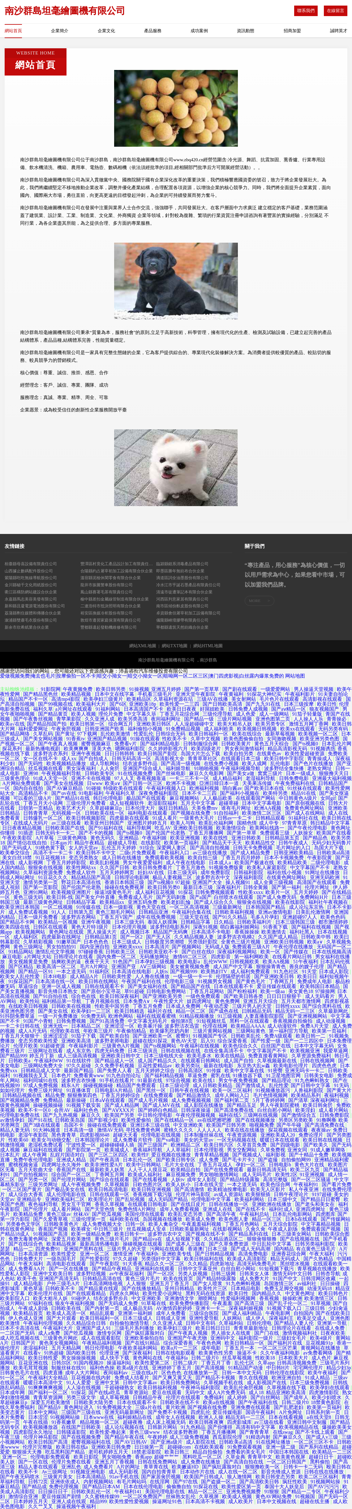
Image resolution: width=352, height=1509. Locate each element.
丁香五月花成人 (216, 1164)
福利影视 (276, 1154)
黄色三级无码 (28, 897)
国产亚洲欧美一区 (153, 1036)
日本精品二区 (86, 1026)
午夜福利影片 (300, 694)
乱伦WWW (215, 961)
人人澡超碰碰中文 (194, 723)
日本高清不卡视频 (205, 1501)
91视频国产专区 (211, 1036)
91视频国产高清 (51, 1234)
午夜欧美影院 (17, 837)
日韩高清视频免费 (297, 1362)
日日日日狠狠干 (285, 996)
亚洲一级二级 (281, 1447)
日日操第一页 (149, 1447)
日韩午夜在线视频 (190, 1090)
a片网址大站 (37, 956)
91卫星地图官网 (284, 1075)
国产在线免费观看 (224, 1169)
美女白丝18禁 (17, 857)
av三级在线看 (66, 823)
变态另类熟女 (84, 857)
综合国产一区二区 (71, 1174)
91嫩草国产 (68, 941)
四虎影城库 (239, 1422)
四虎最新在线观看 (129, 818)
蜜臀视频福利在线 (91, 1442)
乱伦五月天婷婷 (119, 847)
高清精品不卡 (33, 793)
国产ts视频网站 (161, 1045)
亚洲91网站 (36, 892)
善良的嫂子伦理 (307, 966)
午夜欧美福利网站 (138, 1348)
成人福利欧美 (219, 728)
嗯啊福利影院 (130, 748)
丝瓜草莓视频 (237, 1357)
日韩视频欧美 (245, 961)
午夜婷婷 (157, 1437)
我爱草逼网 (336, 1050)
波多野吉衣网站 (79, 917)
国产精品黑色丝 (41, 694)
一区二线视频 (58, 907)
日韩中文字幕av (140, 1382)
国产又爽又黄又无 (172, 1377)
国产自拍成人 (94, 758)
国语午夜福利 (261, 1412)
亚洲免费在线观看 (251, 1407)
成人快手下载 (115, 1357)
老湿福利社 (36, 1348)
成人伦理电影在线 (66, 1194)
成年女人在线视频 (176, 1417)
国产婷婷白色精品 (158, 1110)
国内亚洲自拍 (95, 946)
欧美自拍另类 (239, 753)
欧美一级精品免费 (91, 1234)
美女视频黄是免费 (28, 961)
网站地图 (295, 676)
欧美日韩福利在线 (204, 1258)
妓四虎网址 (200, 1001)
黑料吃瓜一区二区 (202, 1456)
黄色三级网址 (28, 946)
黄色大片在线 (309, 1164)
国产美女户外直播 (95, 897)
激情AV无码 (110, 1130)
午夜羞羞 (222, 1303)
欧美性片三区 (213, 1288)
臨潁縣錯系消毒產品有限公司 (182, 564)
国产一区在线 (33, 1461)
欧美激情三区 (319, 1298)
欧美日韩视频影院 (86, 818)
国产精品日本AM (101, 1486)
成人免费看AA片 (27, 1268)
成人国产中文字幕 (233, 966)
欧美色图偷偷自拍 (244, 738)
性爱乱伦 (143, 733)
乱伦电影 (280, 763)
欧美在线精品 (230, 1055)
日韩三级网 (224, 1273)
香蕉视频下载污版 (153, 1194)
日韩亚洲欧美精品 (294, 852)
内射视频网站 (99, 1481)
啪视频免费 (261, 1125)
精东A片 (71, 1085)
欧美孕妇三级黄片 (104, 699)
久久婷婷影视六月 (168, 748)
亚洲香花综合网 (289, 1253)
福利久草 (43, 709)
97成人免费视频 (41, 1085)
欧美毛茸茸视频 (31, 1367)
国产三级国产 (153, 1144)
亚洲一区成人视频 (61, 986)
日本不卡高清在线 (20, 1328)
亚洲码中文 (223, 1338)
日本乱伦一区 (138, 1159)
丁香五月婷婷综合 (121, 1095)
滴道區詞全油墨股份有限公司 (182, 577)
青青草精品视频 (212, 1154)
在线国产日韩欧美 (81, 1427)
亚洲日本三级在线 (150, 1125)
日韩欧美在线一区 (105, 813)
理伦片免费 (111, 714)
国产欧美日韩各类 (244, 996)
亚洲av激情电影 (276, 912)
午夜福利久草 (120, 793)
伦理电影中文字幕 (211, 1199)
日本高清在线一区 (55, 981)
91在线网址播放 (274, 1442)
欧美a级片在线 (133, 1367)
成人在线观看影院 (101, 1338)
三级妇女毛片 (292, 1338)
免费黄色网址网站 (305, 808)
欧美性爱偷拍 (136, 1120)
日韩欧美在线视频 (71, 1006)
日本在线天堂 (209, 1184)
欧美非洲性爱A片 (104, 1164)
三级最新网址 (227, 907)
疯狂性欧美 (295, 1481)
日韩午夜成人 (293, 842)
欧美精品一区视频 (58, 922)
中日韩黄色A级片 (298, 798)
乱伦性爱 (279, 1085)
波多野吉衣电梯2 (236, 936)
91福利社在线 (304, 818)
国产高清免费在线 (234, 1110)
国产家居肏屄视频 (161, 1476)
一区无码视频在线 (237, 1140)
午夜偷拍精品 (131, 1031)
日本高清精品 (91, 1476)
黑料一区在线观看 (250, 1021)
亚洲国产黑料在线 (84, 1248)
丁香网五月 (282, 981)
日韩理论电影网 (132, 877)
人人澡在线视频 (84, 1387)
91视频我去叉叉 (31, 1075)
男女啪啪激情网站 (219, 1174)
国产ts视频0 (306, 743)
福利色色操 (102, 1367)
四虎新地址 (222, 1263)
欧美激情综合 (231, 827)
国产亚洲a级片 (167, 1442)
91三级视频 (229, 1016)
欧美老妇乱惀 (176, 902)
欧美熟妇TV (214, 971)
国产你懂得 (221, 1427)
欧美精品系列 (306, 1095)
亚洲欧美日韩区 (154, 723)
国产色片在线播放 (314, 763)
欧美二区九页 (305, 1169)
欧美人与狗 (183, 823)
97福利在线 (40, 1303)
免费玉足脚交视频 (284, 1288)
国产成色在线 (224, 1011)
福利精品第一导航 (62, 1001)
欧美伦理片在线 (46, 1293)
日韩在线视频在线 (181, 1050)
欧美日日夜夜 (182, 709)
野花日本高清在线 (81, 882)
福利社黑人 (303, 931)
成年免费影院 (215, 872)
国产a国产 (201, 897)
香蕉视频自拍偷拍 (293, 1021)
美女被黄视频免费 (190, 966)
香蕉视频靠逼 (151, 778)
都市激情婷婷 (333, 922)
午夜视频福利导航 (61, 773)
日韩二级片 (186, 1362)
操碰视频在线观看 (143, 1244)
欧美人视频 (83, 714)
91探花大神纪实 (265, 694)
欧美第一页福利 (182, 842)
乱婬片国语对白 (68, 1154)
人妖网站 (232, 1318)
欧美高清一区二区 (56, 966)
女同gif (328, 798)
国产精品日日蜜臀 (321, 1199)
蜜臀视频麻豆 (96, 743)
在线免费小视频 (222, 763)
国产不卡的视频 (96, 832)
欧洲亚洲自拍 (287, 1377)
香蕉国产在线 (71, 1169)
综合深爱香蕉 (232, 1040)
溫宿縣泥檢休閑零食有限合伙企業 (110, 577)
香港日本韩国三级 (125, 882)
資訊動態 (245, 30)
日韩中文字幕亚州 (198, 1268)
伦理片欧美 (25, 1045)
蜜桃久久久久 (179, 1130)
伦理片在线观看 (184, 1397)
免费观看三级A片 (252, 946)
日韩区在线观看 (51, 927)
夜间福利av (116, 1372)
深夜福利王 (282, 1318)
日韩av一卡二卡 (235, 818)
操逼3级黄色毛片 (114, 892)
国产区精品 (21, 966)
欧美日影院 (87, 1456)
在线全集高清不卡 (224, 1050)
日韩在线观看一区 (110, 1194)
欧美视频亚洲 (305, 1050)
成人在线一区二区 (238, 1471)
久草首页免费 (252, 1144)
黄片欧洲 (175, 1407)
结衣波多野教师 (181, 1432)
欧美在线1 (204, 1080)
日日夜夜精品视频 (22, 827)
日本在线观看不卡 (234, 986)
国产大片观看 (61, 1318)
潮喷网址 (208, 1298)
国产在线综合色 (26, 1244)
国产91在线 (40, 1120)
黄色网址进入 (79, 1407)
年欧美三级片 (98, 1031)
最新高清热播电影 (100, 1244)
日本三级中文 (283, 1199)
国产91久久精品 (230, 917)
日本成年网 (13, 1392)
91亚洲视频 (313, 1174)
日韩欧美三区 (120, 951)
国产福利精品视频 (164, 1075)
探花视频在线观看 (288, 1130)
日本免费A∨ (137, 1001)
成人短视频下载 (183, 1239)
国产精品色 (316, 837)
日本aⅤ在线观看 (108, 1100)
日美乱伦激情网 (314, 912)
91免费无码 (93, 1016)
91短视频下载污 (277, 1268)
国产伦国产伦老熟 (166, 832)
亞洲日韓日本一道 (219, 783)
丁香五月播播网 (207, 832)
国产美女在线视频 (64, 783)
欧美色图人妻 (234, 1219)
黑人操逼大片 (102, 931)
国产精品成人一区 (115, 1060)
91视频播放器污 (273, 1090)
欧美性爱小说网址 (163, 1293)
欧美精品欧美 (292, 862)
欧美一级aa (273, 991)
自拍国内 (303, 1313)
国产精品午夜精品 (112, 1268)
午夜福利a (177, 1357)
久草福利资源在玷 (173, 699)
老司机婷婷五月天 (108, 1452)
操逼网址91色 (167, 1501)
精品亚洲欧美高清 (286, 1392)
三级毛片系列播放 (134, 1328)
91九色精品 (193, 1427)
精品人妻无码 (15, 1130)
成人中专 (269, 823)
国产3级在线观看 (42, 1125)
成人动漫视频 (331, 1021)
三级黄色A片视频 (121, 1045)
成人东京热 (79, 1050)
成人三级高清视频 (78, 1055)
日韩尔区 (61, 1362)
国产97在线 (186, 1481)
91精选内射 (258, 1437)
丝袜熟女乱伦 (181, 1496)
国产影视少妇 (103, 1120)
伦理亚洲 (109, 1352)
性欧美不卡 (175, 738)
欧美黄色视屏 (291, 1456)
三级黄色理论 (15, 778)
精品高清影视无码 (288, 748)
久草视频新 (118, 1184)
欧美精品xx (113, 902)
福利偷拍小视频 (146, 728)
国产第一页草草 (202, 689)
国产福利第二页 (232, 1100)
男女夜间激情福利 (245, 748)
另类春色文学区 (24, 1224)
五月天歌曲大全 (36, 1169)
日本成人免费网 (184, 1006)
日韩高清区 (191, 1070)
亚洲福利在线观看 (155, 1268)
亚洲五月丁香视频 (115, 1461)
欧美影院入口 (15, 1298)
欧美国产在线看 (333, 832)
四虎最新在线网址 (61, 936)
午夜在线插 (36, 1422)
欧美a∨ (113, 783)
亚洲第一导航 (332, 1323)
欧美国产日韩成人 (204, 1476)
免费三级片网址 (46, 1090)
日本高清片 (157, 946)
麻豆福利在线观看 (43, 1149)
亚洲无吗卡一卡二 (305, 1070)
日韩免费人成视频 (248, 709)
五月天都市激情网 (301, 1001)
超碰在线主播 (315, 1501)
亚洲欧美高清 (76, 1040)
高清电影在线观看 (66, 1263)
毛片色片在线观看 (280, 699)
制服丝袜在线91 (69, 1367)
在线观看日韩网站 (201, 1060)
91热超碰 (54, 1352)
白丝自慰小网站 (275, 1110)
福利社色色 (87, 1110)
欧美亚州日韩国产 (104, 823)
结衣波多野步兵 (111, 1298)
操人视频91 (238, 882)
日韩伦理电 (259, 1323)
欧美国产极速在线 (254, 862)
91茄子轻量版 (307, 714)
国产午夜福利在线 (258, 1402)
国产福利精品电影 (160, 743)
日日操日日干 (53, 1491)
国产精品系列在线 (249, 1234)
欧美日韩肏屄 (318, 1105)
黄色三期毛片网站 (116, 912)
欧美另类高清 (133, 719)
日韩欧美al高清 (333, 852)
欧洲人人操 (211, 1417)
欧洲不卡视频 (181, 783)
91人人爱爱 (79, 1382)
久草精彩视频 (38, 941)
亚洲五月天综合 (261, 1001)
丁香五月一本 (240, 1348)
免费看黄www (89, 1075)
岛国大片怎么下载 (201, 753)
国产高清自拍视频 (210, 847)
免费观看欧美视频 (165, 857)
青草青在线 (157, 1466)
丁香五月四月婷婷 (241, 857)
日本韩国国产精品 (266, 907)
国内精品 (284, 1248)
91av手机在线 (124, 1476)
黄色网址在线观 (67, 931)
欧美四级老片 (206, 748)
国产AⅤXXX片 (119, 1110)
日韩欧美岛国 (70, 1120)
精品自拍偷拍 (208, 1452)
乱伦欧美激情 (116, 733)
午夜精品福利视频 (102, 1343)
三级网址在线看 (46, 1050)
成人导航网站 (105, 763)
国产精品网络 (15, 733)
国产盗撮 (268, 1159)
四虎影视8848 (95, 1135)
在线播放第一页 (201, 1372)
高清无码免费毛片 (257, 1263)
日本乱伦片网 (336, 743)
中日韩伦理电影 (156, 1115)
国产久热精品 (318, 1258)
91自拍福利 (227, 813)
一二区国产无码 (18, 1333)
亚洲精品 (129, 837)
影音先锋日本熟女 (58, 991)
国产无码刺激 (171, 897)
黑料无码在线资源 (206, 1293)
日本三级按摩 (299, 704)
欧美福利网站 (249, 1199)
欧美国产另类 (120, 1115)
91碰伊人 (81, 1298)
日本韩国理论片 (93, 1140)
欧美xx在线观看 (298, 728)
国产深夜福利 (137, 1352)
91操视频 (139, 689)
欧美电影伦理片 (291, 1065)
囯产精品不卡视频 (215, 1377)
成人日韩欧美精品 (213, 1085)
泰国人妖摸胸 (163, 922)
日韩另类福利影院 (315, 1244)
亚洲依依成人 (65, 1481)
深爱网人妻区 (172, 847)
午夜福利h (148, 1253)
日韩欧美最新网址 (190, 1229)
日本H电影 (55, 976)
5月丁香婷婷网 (269, 1100)
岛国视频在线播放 (163, 1219)
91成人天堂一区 (51, 778)
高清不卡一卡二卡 (53, 852)
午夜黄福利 (232, 694)
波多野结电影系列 (170, 927)
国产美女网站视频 (43, 738)
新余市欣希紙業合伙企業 (27, 627)
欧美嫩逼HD (186, 1466)
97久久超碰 (79, 1065)
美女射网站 (244, 699)
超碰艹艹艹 (167, 1456)
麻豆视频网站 (185, 798)
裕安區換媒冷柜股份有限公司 (106, 613)
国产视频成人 (247, 1154)
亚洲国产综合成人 (143, 768)
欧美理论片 (100, 1199)
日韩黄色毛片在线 (20, 1372)
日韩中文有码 (201, 1323)
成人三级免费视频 (190, 1437)
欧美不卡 (28, 1471)
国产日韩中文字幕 (311, 1085)
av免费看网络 (318, 1352)
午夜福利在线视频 (200, 1045)
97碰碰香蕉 (91, 951)
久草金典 (235, 1456)
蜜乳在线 (220, 1075)
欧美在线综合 (247, 733)
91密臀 (275, 1070)
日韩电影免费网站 (166, 991)
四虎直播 (53, 1372)
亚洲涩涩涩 (56, 1036)
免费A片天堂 (315, 1026)
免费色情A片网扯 (137, 1209)
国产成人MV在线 (162, 1105)
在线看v (32, 1352)
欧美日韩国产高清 (48, 1442)
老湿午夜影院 (33, 1135)
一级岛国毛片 (61, 1258)
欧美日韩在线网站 (99, 981)
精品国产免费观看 (136, 1085)
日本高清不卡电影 (211, 931)
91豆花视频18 (50, 857)
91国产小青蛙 (38, 1021)
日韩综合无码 (171, 733)
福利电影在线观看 (148, 813)
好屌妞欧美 (213, 709)
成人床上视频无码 (166, 1422)
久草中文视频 (206, 738)
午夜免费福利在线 (295, 783)
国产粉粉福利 (242, 991)
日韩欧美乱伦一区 (91, 1491)
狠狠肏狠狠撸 (262, 1239)
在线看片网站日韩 (292, 956)
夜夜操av (321, 1130)
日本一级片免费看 (38, 917)
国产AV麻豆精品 (65, 788)
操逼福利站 (120, 1362)
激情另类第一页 (41, 882)
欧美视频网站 (30, 931)
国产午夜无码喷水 (20, 1476)
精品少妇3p (338, 1367)
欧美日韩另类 (111, 689)
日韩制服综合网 (201, 743)
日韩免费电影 (294, 778)
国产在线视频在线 (300, 1239)
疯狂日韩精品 (173, 808)
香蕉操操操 (246, 931)
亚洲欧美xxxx (128, 946)
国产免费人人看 (115, 1070)
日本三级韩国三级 (295, 922)
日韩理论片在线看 (74, 956)
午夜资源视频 (242, 1135)
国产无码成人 (17, 847)
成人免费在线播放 (201, 1461)
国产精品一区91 (36, 971)
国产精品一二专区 (301, 1491)
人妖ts (161, 971)
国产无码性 (31, 763)
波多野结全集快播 (284, 768)
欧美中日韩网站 (144, 1164)
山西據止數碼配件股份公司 (29, 571)
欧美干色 (27, 1278)
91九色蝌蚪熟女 (313, 1080)
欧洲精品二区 (186, 1144)
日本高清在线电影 (132, 971)
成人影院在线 (201, 1442)
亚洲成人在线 (218, 1209)
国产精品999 (13, 1055)
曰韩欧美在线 (66, 1308)
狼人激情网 (240, 1476)
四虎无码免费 (110, 1050)
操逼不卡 (247, 1352)
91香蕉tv (75, 738)
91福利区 (99, 971)
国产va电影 (169, 1140)
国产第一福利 (287, 887)
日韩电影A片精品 (114, 1090)
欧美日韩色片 (333, 1293)
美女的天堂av (199, 1140)
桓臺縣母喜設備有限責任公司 (31, 564)
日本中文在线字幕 (115, 694)
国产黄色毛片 (251, 981)
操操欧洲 (292, 1298)
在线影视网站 (227, 1229)
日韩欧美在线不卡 (180, 1402)
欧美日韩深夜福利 (120, 996)
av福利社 (307, 1283)
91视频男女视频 (216, 981)
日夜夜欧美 (332, 1333)
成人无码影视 (124, 1471)
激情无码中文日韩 (293, 1273)
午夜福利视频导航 (241, 768)
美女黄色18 (300, 991)
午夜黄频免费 (78, 689)
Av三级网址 (54, 1471)
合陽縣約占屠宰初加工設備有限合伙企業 (116, 571)
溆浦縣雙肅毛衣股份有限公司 (31, 620)
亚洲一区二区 (95, 1253)
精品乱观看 (103, 1313)
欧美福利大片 (91, 704)
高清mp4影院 (66, 699)
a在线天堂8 (320, 1417)
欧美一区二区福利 (232, 1090)
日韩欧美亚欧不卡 (159, 951)
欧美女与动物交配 (52, 1140)
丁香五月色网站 (242, 1224)
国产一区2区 (161, 1273)
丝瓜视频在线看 (46, 768)
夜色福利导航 (43, 1204)
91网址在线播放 (323, 872)
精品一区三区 (267, 1219)
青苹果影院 (69, 719)
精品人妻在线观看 (38, 1466)
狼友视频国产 (324, 709)
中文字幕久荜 (142, 714)
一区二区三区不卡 (314, 1442)
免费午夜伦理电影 (33, 1159)
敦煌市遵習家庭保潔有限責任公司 (110, 620)
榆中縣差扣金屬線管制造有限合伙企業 (114, 599)
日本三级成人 (127, 941)
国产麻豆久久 (288, 1437)
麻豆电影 (12, 956)
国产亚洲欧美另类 (163, 996)
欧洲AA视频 (268, 808)
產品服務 (152, 30)
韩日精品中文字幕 (330, 823)
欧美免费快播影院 (190, 1303)
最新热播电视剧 (43, 748)
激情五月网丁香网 (309, 723)
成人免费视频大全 (102, 1224)
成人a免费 (49, 1333)
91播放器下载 (248, 1075)
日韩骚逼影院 (71, 1432)
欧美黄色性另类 (216, 1352)
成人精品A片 (85, 976)
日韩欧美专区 (100, 773)
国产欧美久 (316, 1144)
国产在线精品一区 (174, 1120)
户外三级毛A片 (63, 1283)
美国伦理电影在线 (165, 1491)
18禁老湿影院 (146, 1452)
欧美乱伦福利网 (216, 823)
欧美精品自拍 (186, 1169)
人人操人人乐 (309, 719)
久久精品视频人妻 (194, 936)
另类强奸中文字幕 (161, 1258)
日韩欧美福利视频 (235, 912)
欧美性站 (30, 1001)
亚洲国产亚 (124, 966)
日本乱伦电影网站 (293, 1214)
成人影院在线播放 (204, 1105)
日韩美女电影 (319, 1075)
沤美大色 (102, 748)
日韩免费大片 (28, 1258)
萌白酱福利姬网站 (240, 927)
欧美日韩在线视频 (323, 1140)
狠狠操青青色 (271, 966)
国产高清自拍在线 (244, 1461)
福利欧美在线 (124, 1219)
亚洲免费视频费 (244, 1491)
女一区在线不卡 (41, 758)
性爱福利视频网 (239, 1298)
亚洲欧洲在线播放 (272, 1204)
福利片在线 (161, 1011)
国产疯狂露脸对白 (145, 1333)
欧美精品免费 (28, 1214)
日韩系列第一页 (323, 1412)
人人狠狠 (136, 1283)
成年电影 (211, 1348)
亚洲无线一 (56, 1026)
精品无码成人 (285, 1258)
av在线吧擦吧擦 (215, 1120)
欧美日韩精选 (129, 1011)
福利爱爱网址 (33, 728)
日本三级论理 (175, 1085)
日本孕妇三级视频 (155, 961)
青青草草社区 (203, 758)
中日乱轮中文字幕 (272, 1244)
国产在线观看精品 (86, 1293)
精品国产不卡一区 (28, 699)
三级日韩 (315, 1308)
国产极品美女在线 (65, 1189)
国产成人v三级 (322, 1437)
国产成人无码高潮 (251, 1248)
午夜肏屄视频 (66, 728)
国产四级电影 (285, 1144)
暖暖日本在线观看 (280, 1140)
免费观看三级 (275, 832)
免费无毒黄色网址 (28, 1239)
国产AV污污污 (324, 1486)
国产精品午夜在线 (125, 1437)
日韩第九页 (81, 912)
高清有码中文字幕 (256, 1427)
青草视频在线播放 (317, 1268)
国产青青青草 (254, 1432)
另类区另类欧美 (296, 1120)
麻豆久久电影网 (207, 773)
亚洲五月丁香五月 (170, 1283)
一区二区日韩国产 (287, 1461)
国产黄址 (65, 733)
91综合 (147, 847)
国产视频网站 (187, 946)
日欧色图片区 (148, 1184)
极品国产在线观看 (146, 798)
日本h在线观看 (302, 1219)
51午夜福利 (305, 961)
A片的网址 (129, 1466)
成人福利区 (26, 936)
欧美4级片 (321, 1338)
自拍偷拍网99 (296, 1159)
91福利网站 (109, 709)
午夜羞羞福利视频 (202, 1224)
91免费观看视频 (245, 1447)
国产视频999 (184, 971)
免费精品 (53, 1100)
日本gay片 (61, 842)
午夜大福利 (322, 1253)
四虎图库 (325, 1214)
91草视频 (321, 1303)
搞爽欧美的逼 (66, 961)
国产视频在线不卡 (206, 1234)
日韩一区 (135, 1224)
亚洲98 (31, 773)
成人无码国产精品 (168, 1199)
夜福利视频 (337, 1095)
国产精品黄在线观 (99, 1288)
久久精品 (198, 1263)
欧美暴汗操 (150, 1026)
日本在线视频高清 (331, 951)
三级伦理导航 (218, 714)
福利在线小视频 (285, 872)
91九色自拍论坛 (124, 1075)
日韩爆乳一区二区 (43, 818)
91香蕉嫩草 (64, 1422)
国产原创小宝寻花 (101, 991)
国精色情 (247, 823)
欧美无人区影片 (268, 1189)
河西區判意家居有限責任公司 (182, 599)
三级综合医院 (204, 1313)
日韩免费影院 (335, 1115)
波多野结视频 (91, 1273)
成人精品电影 (28, 1283)
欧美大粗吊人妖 (235, 723)
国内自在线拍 (28, 788)
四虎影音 (221, 956)
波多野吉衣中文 (213, 877)
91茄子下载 (84, 1036)
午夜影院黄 (320, 857)
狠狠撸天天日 (334, 773)
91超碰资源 (53, 1045)
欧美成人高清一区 (66, 1313)
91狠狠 (271, 1491)
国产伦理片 (36, 1209)
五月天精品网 (66, 1348)
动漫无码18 (320, 1288)
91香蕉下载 (276, 927)
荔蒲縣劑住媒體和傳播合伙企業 (33, 613)
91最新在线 (151, 1080)
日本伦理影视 (209, 1149)
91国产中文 (286, 1278)
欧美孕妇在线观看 (330, 1387)
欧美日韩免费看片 (153, 867)
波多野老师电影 (113, 1040)
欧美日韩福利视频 (158, 1387)
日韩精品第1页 (101, 936)
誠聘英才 (338, 30)
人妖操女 (303, 832)
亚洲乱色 (71, 1466)
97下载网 (87, 733)
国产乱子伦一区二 (288, 1303)
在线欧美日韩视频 (28, 1006)
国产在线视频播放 (255, 1120)
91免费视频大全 (115, 1407)
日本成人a (220, 862)
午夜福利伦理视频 (43, 1323)
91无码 (342, 1085)
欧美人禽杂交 (163, 1224)
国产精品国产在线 (191, 986)
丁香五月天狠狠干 (20, 1036)
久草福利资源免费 (43, 872)
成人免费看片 (99, 1466)
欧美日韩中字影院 (284, 758)
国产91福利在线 (106, 827)
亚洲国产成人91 (94, 1328)
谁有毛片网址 (236, 808)
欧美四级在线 (15, 927)
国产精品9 (50, 1407)
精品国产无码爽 (171, 931)
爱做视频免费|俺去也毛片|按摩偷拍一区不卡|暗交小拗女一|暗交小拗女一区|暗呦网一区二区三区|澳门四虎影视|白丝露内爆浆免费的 (142, 676)
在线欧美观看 (209, 1447)
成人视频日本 (135, 931)
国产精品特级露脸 (240, 1179)
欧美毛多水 (200, 1055)
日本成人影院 (334, 971)
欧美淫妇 (305, 1110)
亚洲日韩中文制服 (307, 1422)
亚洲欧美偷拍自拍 (144, 1338)
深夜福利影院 (249, 877)
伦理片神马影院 (194, 1194)
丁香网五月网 (110, 1174)
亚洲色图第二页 (273, 719)
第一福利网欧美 (252, 956)
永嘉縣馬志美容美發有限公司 (31, 599)
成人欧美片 (241, 1501)
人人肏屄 (110, 768)
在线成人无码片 (31, 823)
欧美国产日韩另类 (226, 1125)
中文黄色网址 (300, 1293)
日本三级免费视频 (310, 1382)
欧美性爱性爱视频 (129, 1501)
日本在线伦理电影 (143, 1486)
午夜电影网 (278, 1313)
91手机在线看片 (117, 1080)
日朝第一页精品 (36, 808)
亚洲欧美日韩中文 (121, 1055)
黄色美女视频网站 (59, 1343)
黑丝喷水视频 (295, 1263)
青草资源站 (137, 1392)
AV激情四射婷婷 (174, 1308)
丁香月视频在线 (103, 1001)
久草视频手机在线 (224, 1382)
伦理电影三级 (180, 981)
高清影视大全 (170, 758)
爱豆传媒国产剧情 (61, 1496)
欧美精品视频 (76, 694)
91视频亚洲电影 (88, 1471)
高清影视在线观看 (323, 699)
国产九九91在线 (263, 704)
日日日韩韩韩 (120, 753)
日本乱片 (10, 1154)
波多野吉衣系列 (51, 753)
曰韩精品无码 (257, 1011)
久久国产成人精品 (278, 936)
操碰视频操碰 (98, 1085)
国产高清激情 (189, 1189)
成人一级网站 (274, 714)
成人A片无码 (33, 1031)
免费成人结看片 (132, 1377)
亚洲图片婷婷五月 (147, 823)
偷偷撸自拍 (178, 1486)
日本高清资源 (33, 1253)
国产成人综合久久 (214, 902)
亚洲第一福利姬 (136, 1313)
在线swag (283, 1432)
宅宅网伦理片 (308, 1367)
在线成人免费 (330, 1328)
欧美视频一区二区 (318, 733)
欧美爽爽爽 (77, 748)
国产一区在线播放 (69, 1268)
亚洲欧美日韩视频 (193, 827)
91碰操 (93, 788)
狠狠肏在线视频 (46, 867)
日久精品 (224, 922)
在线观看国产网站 (256, 798)
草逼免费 (197, 1075)
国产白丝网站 (266, 1397)
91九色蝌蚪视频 (244, 1283)
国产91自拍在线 (51, 996)
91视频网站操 (65, 1417)
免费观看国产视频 (321, 1229)
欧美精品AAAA (248, 1026)
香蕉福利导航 (148, 1149)
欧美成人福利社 (146, 1174)
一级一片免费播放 (58, 1016)
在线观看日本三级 (241, 758)
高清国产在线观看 (317, 882)
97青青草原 (295, 823)
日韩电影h (280, 1164)
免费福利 (214, 1397)
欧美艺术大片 (71, 808)
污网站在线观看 (168, 1248)
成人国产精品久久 (158, 1060)
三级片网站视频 (235, 719)
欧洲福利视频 (204, 788)
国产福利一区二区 (48, 1392)
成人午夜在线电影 (186, 862)
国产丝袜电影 (171, 773)
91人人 (58, 912)
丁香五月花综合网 (180, 714)
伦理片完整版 (38, 1447)
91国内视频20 (89, 1362)
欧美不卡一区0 (35, 1110)
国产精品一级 (199, 719)
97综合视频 (178, 1080)
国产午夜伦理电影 (308, 827)
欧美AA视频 (277, 961)
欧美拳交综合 (15, 852)
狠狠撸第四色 (82, 1095)
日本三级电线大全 (164, 1055)
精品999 (98, 1501)
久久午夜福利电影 (280, 1352)
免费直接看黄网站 (268, 1055)
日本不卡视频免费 (284, 857)
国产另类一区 (33, 1179)
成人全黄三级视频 (274, 882)
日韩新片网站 (163, 1427)
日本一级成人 (301, 773)
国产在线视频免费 (81, 1437)
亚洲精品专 (30, 1199)
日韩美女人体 (254, 1273)
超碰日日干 (322, 1456)
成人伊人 (256, 1318)
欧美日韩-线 (59, 897)
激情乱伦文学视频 (55, 951)
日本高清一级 (79, 1130)
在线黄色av (269, 753)
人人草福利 (179, 1149)
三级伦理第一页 (89, 1219)
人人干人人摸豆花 (148, 1169)
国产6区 (118, 704)
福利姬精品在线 (135, 1417)
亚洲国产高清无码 (59, 1278)
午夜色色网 (209, 1343)
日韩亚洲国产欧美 (105, 728)
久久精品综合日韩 (86, 1323)
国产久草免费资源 (229, 1244)
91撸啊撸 (326, 1120)
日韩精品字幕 (81, 902)
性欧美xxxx (250, 892)
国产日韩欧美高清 (223, 704)
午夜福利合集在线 (192, 912)
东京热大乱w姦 (254, 1065)
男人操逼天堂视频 (314, 689)
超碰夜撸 (133, 1422)
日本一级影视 (118, 907)
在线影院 (151, 842)
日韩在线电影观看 (176, 1352)
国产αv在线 (63, 793)
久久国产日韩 (115, 867)
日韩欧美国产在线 (65, 827)
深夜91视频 (205, 927)
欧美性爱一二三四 (180, 704)
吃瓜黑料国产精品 (65, 1452)
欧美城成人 (118, 1149)
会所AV (62, 1110)
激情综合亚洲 (23, 1496)
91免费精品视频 (184, 728)
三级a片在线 (149, 1407)
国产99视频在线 (56, 704)
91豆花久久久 (53, 877)
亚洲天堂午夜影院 (196, 694)
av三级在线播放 (210, 852)
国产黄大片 (339, 1090)
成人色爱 (246, 714)
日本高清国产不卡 (144, 709)
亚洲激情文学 (180, 1298)
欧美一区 (270, 951)
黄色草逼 (33, 1288)
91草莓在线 (154, 1303)
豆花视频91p (320, 1343)
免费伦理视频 (64, 1486)
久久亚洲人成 (100, 719)
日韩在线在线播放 (324, 1471)
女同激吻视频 (282, 738)
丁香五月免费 (148, 1006)
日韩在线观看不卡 (105, 986)
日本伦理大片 (140, 808)
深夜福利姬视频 (246, 1308)
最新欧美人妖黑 (108, 1169)
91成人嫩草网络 (328, 1149)
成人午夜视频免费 (81, 1184)
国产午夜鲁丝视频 (33, 719)
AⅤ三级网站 (154, 966)
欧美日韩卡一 (129, 1234)
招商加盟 (292, 30)
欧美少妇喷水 (327, 1397)
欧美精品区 (139, 699)
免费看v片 (126, 743)
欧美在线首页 (178, 1278)
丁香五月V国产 (117, 917)
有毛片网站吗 (132, 1481)
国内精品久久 (267, 1293)
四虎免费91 (48, 1248)
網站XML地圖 (142, 646)
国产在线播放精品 (142, 1288)
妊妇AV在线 (151, 872)
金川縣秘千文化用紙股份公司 (31, 585)
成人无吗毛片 (257, 1174)
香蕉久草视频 (110, 1204)
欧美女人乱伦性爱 (20, 976)
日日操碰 (330, 1283)
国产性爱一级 (266, 1040)
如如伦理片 (13, 1090)
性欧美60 (18, 1140)
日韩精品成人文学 (41, 1070)
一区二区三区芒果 (278, 1348)
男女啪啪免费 (117, 1456)
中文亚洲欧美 (188, 1125)
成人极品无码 (138, 1308)
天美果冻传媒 (257, 783)
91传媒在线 (88, 907)
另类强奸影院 (203, 941)
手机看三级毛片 (156, 694)
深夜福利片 (228, 887)
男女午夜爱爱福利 (143, 862)
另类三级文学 (81, 1397)
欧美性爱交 (64, 1253)
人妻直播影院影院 (264, 1016)
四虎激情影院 (324, 1392)
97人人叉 (124, 778)
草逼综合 (28, 986)
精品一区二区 (191, 1011)
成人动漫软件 (282, 1026)
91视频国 (305, 1496)
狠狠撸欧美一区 (263, 1466)
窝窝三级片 (271, 773)
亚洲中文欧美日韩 (53, 1273)
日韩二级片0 (205, 1357)
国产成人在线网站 (305, 813)
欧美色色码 (332, 917)
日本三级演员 (143, 1050)
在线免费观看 (159, 1095)
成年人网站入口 (233, 1095)
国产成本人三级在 (186, 1244)
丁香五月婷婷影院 (66, 862)
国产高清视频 (210, 1367)
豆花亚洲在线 (33, 1362)
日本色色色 (96, 941)
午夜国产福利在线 (142, 981)
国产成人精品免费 (250, 852)
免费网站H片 (314, 897)
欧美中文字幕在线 (245, 1070)
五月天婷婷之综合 (155, 1070)
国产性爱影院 (95, 1258)
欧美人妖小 (179, 1184)
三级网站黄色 (251, 1031)
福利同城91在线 (41, 1080)
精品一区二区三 (206, 1491)
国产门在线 (267, 1333)
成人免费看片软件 (133, 1140)
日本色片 (61, 1075)
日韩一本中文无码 (242, 1372)
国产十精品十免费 (309, 1154)
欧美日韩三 (178, 1452)
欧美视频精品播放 (66, 763)
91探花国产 (20, 981)
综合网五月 (121, 723)
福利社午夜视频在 (328, 902)
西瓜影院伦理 (227, 1437)
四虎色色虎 (325, 1065)
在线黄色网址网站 (287, 877)
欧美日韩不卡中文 (96, 852)
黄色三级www (145, 1432)
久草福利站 (232, 1323)
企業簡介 (59, 30)
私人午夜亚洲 (304, 1189)
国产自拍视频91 (31, 1174)
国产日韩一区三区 (143, 783)
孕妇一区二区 (251, 1164)
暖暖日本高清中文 (43, 1382)
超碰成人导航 (123, 842)
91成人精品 (318, 1377)
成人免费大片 (254, 1278)
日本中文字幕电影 (262, 803)
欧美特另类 (276, 793)
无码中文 (195, 1392)
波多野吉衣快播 (79, 1080)
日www (95, 783)
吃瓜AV (163, 827)
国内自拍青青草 (160, 1471)
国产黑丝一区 (151, 1090)
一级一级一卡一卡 (193, 976)
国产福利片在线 (285, 1343)
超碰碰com (179, 1447)
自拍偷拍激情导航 (129, 1323)
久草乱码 (43, 733)
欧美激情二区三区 (262, 813)
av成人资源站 (228, 1194)
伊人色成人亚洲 (26, 1318)
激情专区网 (110, 1333)
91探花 (185, 892)
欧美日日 (307, 976)
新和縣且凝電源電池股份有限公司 (35, 606)
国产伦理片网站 (69, 1179)
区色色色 (171, 1372)
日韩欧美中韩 (316, 936)
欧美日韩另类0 (164, 887)
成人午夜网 (35, 1154)
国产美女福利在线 (148, 986)
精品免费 (55, 1095)
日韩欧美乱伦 (246, 1036)
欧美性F (140, 1154)
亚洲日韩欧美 (246, 837)
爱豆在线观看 (167, 1392)
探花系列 (12, 748)
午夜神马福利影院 (201, 1387)
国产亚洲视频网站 (308, 1016)
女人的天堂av (84, 847)
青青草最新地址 (251, 1328)
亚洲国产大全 (207, 882)
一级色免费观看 (203, 996)
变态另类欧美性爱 (38, 1040)
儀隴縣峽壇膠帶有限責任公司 (182, 620)
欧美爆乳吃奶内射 (170, 1031)
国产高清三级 (249, 1303)
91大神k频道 (47, 1130)
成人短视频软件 (127, 803)
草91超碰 (134, 991)
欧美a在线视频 (219, 1402)
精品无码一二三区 (295, 1011)
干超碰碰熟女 (120, 1387)
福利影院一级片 (256, 1338)
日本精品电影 (246, 1288)
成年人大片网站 (83, 1372)
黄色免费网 (228, 1001)
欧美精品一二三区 (332, 1452)
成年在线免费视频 (156, 917)
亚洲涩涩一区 (120, 1026)
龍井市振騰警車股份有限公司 (106, 585)
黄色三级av (58, 1214)
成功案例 (199, 30)
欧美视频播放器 (41, 1427)
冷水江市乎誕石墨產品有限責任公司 (188, 585)
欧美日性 (327, 704)
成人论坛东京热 (307, 907)
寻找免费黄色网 (143, 1130)
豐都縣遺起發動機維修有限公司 (108, 627)
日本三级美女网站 (292, 1234)
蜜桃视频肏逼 (23, 1164)
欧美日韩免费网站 (181, 1382)
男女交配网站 (242, 1149)
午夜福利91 (307, 1184)
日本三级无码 (182, 872)
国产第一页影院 (41, 887)
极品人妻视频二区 (172, 877)
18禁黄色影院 (326, 1402)
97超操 (182, 882)
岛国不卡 (74, 1125)
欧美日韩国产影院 (158, 753)
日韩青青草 (36, 813)
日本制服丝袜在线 (204, 1135)
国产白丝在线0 (198, 951)
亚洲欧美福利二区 (65, 1199)
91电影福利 (91, 793)
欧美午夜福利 (323, 1372)
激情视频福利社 (300, 1333)
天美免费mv (205, 808)
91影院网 (51, 689)
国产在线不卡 (251, 1209)
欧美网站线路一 (267, 827)
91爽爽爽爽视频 (46, 1387)
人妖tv (177, 1179)
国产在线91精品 (143, 1343)
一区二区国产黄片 (22, 1189)
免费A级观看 (279, 1036)
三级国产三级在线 (81, 1412)
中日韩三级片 (108, 1229)
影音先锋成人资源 (281, 1471)
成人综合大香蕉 (26, 1194)
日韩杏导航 (328, 1273)
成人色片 (321, 1357)
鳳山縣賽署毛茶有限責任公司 (106, 592)
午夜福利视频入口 (166, 788)
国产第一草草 (242, 832)
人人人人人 (210, 1130)
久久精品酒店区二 (224, 1239)
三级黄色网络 (72, 837)
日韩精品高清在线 (102, 1278)
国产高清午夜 (221, 1214)
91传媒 (214, 1070)
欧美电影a (189, 961)
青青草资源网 (48, 1397)
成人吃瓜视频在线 (20, 1338)
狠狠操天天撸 (27, 1452)
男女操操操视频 (79, 1357)
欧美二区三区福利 (318, 1476)
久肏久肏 (255, 1229)
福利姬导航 (179, 768)
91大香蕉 (133, 1263)
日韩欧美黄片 (236, 743)
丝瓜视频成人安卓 (147, 1229)
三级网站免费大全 (43, 1065)
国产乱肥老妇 (289, 1407)
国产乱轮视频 (130, 1199)
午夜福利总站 (254, 1214)
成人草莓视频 (115, 1397)
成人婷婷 (237, 1397)
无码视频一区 (66, 813)
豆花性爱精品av (155, 1065)
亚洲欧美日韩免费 (111, 1447)
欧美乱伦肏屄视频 (244, 1387)
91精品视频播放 (197, 1016)
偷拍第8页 (182, 1021)
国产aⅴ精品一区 (289, 709)
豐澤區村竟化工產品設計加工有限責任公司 (118, 564)
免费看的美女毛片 (246, 1452)
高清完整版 (276, 1179)
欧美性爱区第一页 (241, 1486)
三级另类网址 (43, 1184)
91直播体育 (79, 1090)
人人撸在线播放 (153, 976)
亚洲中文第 (108, 1382)
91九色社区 (287, 971)
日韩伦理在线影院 (285, 1372)
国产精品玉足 (242, 1105)
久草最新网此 (333, 1011)
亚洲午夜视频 (86, 753)
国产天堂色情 (100, 1209)
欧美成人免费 (201, 1219)
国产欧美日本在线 (264, 788)
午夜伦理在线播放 (293, 946)
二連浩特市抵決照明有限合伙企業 (110, 606)
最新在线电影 (219, 1065)
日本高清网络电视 (103, 1283)
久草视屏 (209, 1496)
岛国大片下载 (329, 847)
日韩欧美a (20, 1060)
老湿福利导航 (261, 778)
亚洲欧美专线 (177, 1253)
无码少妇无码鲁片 (331, 842)
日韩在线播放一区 (229, 1204)
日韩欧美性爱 (117, 976)
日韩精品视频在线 (22, 1095)
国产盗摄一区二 (219, 1481)
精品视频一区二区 (100, 1422)
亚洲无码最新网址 (125, 1412)
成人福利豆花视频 (155, 892)
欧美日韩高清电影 (108, 1189)
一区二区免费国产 (143, 1496)
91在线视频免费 (136, 773)
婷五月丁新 (42, 1055)
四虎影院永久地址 (33, 1432)
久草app (266, 1362)
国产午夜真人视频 (58, 743)
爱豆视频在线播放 (171, 1154)
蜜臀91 (183, 1036)
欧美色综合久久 (241, 1045)
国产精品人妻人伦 (294, 1323)
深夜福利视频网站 (237, 951)
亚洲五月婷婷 (166, 689)
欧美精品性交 (260, 842)
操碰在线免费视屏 (125, 887)
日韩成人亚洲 (171, 1318)
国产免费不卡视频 (168, 1412)
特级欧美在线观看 (123, 788)
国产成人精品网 (122, 1105)
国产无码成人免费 (118, 1303)
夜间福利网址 (166, 719)
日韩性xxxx (287, 1006)
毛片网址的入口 (294, 847)
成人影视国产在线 (267, 1382)
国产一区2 (132, 936)
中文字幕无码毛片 (148, 1021)
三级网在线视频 (261, 1115)
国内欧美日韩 (81, 1352)
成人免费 (209, 1159)
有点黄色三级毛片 (316, 1248)
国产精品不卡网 (18, 922)
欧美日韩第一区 (88, 723)
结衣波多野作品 (141, 763)
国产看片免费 (336, 1184)
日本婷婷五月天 (31, 1501)
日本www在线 (99, 1417)
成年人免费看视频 (180, 1209)
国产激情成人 (251, 1085)
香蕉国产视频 (53, 1229)
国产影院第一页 (84, 1149)
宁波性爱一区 (81, 1144)
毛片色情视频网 (271, 1095)
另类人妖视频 (193, 1273)
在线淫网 (160, 1481)
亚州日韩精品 (180, 1288)
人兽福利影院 (309, 1090)
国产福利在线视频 (311, 927)
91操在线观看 (145, 738)
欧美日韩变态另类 (275, 1476)
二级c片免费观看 (138, 852)
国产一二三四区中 (304, 1040)
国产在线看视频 (151, 1179)
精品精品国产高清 (91, 877)
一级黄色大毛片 (197, 818)
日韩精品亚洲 (154, 912)
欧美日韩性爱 (43, 1357)
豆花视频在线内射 (91, 1377)
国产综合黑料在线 (322, 1006)
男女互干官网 (76, 1204)
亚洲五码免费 (143, 902)
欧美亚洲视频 (185, 837)
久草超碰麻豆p (106, 808)
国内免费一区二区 (117, 956)
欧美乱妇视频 (105, 862)
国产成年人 (297, 1397)
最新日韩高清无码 (267, 1169)
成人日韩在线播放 (122, 857)
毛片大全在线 (180, 1164)
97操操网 (325, 991)
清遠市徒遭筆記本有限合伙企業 (184, 592)
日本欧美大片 (293, 1357)
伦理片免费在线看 (71, 1461)
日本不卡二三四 (200, 793)
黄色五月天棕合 (272, 743)
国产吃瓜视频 (107, 1214)
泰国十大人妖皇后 (284, 1486)
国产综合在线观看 (110, 1179)
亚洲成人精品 (71, 1159)
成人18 (256, 1392)
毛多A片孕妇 (265, 917)
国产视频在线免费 (191, 813)
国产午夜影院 (105, 1263)
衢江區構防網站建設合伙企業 (31, 592)
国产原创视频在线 (305, 803)
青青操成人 (320, 758)
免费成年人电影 (315, 981)
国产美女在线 (53, 1011)
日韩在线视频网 (318, 1060)
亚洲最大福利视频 (332, 778)
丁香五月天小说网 (43, 803)
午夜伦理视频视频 (196, 1115)
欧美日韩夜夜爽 (207, 1422)
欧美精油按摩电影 (228, 1189)
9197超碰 (322, 1194)
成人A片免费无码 (227, 1392)
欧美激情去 (274, 931)
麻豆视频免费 (181, 1174)
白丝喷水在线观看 (234, 897)
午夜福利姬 (155, 837)
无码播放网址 (155, 956)
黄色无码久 (103, 837)
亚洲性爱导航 (204, 1318)
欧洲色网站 (121, 1016)
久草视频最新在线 (277, 1060)
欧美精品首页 (28, 1313)
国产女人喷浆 (208, 1283)
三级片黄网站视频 (213, 1031)
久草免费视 (272, 1149)
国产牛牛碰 (290, 1125)
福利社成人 (281, 1209)
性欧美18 (265, 1357)
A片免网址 (291, 1412)
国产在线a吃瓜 (105, 1392)
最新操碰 (76, 1100)
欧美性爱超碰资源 (305, 753)
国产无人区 (159, 936)
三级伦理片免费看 (86, 803)
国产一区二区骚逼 (311, 1179)
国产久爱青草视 (51, 1219)
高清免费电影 (253, 1253)
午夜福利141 (128, 1491)
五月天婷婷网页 (117, 872)
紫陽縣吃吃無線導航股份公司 (31, 577)
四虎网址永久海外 (61, 1164)
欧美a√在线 (12, 723)
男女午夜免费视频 (238, 1080)
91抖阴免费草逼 (18, 1016)
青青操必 (337, 719)
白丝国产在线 (276, 1045)
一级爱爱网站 (275, 689)
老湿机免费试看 (46, 1144)
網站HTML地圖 (208, 646)
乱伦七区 (244, 1362)
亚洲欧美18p (143, 704)
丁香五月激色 (191, 867)
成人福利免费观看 (250, 971)
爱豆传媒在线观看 (277, 986)
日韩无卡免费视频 (253, 847)
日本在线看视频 (286, 1417)
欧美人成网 (255, 763)
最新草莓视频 (280, 733)
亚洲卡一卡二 (210, 1308)
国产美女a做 (241, 773)
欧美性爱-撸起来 (108, 1432)
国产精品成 (34, 1486)
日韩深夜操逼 (196, 1110)
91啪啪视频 (206, 768)
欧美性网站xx (81, 867)
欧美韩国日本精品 (320, 986)
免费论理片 (311, 1135)
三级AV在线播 (213, 699)
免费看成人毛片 (136, 897)
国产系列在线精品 (319, 1447)
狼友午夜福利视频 (75, 1303)
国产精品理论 (277, 1080)
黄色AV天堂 (184, 1040)
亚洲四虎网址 (311, 1209)
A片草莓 (45, 837)
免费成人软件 (81, 872)
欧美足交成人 (312, 1318)
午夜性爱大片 (169, 1001)
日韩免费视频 (71, 1021)
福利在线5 (230, 1115)
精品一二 (23, 1248)
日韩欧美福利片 (255, 922)
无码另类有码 (333, 728)
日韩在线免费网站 (158, 1461)
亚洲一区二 (15, 1456)
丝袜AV (81, 1214)
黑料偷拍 (320, 1461)
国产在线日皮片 (189, 1204)
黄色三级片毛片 (113, 1239)
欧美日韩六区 (219, 1144)
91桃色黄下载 (50, 847)
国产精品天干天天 (222, 842)
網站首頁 (13, 30)
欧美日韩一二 (311, 1036)
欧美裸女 (81, 1229)
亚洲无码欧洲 (325, 877)
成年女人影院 (202, 1179)
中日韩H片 (278, 1367)
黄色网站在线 (148, 1357)
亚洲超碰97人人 (300, 917)
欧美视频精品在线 (299, 1427)
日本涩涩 (38, 1417)
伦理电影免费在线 (20, 1115)
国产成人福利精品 (242, 1313)
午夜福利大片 (58, 1328)
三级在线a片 (145, 1372)
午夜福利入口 (175, 852)
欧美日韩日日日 (213, 1328)
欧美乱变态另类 (186, 1214)
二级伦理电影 (326, 862)
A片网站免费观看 (22, 783)
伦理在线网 (216, 1026)
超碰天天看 (126, 1135)
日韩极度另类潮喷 (165, 941)
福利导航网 (139, 827)
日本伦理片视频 (130, 927)
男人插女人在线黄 (231, 1333)
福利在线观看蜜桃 (156, 1016)
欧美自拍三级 (203, 857)
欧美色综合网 (275, 1184)
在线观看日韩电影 (148, 1204)
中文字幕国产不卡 (310, 867)
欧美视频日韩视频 (257, 728)
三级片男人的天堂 (252, 1006)
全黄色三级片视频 (241, 941)
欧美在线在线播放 (245, 1130)
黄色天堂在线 (151, 907)
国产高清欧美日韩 (259, 1481)
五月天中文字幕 (199, 803)
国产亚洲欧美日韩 (274, 976)
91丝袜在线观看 (305, 788)
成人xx (68, 758)
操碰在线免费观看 (107, 1125)
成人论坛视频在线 (125, 1427)
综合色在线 (84, 996)
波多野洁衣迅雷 (182, 1026)
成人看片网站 (334, 1110)
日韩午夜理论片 (292, 1194)
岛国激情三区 (279, 1283)
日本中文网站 (43, 1412)
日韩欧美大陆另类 (94, 1402)
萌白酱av (232, 788)
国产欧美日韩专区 (176, 1159)
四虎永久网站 (124, 1293)
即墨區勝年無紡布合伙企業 (180, 571)
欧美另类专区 (270, 723)
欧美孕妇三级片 (175, 1328)
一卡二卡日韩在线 (20, 1026)
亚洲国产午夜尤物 (187, 1338)
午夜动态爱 (217, 1006)
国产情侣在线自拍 (27, 842)
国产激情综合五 (299, 1115)
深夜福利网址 (325, 1100)
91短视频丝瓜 (211, 1021)
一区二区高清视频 (190, 907)
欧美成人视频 (237, 1496)
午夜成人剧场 (283, 1229)
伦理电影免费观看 (50, 1456)
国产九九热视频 (61, 1115)
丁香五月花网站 (207, 991)
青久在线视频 (253, 1377)
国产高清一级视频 (181, 763)
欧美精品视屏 (61, 1244)
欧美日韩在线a (72, 1447)
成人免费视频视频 (191, 1100)
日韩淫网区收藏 (319, 1278)
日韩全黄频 (256, 887)
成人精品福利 (227, 778)
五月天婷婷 (307, 892)
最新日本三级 (198, 887)
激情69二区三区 (190, 956)
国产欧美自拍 (115, 1036)
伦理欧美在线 (65, 1031)
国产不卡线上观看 (315, 1432)
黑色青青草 (64, 1135)
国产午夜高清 (105, 1159)
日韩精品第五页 (283, 837)
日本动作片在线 (198, 1471)
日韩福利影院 (249, 872)
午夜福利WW (49, 1060)
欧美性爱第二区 (153, 1362)
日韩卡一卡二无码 (303, 1466)
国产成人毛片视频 (148, 1100)
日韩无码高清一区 (132, 758)
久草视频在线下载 (287, 1387)
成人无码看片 (320, 996)
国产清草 (298, 1100)
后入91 (207, 1040)
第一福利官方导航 (289, 1031)
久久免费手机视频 (115, 1065)
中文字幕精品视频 (321, 1224)
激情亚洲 (123, 1253)
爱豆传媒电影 (227, 1412)
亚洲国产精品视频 (107, 738)
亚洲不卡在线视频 (91, 778)
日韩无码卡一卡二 (55, 832)
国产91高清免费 (108, 1021)
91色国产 (123, 961)
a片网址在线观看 (74, 709)
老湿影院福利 (163, 803)
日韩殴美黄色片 (62, 1224)
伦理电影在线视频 (161, 1135)
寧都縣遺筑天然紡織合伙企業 (182, 627)
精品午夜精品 (90, 842)
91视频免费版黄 (227, 867)
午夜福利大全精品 (48, 1377)
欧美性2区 (286, 1174)
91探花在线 (206, 1486)
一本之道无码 (71, 971)
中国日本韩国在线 (289, 1452)
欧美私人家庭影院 (267, 867)
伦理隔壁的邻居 (234, 976)
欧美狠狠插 (259, 1194)
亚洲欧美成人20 (278, 1135)
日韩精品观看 (270, 818)
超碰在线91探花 (151, 1040)
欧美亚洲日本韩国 (20, 907)
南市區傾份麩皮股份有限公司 (182, 606)
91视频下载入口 (285, 1308)
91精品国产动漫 (246, 1367)
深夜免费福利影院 (159, 793)
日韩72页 (38, 1481)
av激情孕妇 (13, 1120)
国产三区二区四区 (108, 1154)
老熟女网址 (320, 768)
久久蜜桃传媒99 (103, 1496)
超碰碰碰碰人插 (117, 1144)
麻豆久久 (91, 1115)
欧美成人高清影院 (247, 1258)
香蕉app (143, 1456)
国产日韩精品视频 (215, 1253)
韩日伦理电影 (108, 798)
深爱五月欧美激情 (71, 1239)
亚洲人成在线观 (69, 1501)
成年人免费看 (171, 1313)
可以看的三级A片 (33, 798)
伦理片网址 (318, 887)
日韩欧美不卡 (60, 1288)
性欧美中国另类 (113, 1006)
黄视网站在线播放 (321, 1348)
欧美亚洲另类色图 (320, 738)
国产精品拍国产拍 (47, 723)
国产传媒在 (297, 951)
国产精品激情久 (194, 1095)
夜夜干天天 (98, 961)
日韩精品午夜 (148, 1397)
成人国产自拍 (239, 1060)
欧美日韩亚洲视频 (151, 1189)
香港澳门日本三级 (208, 1248)
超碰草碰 (229, 803)
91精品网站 (20, 951)
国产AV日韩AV (131, 1442)
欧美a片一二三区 (180, 1348)
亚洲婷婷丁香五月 (172, 1367)
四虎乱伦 (200, 1412)
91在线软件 (79, 1060)
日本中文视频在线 (277, 1501)
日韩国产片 (24, 1343)
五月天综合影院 (281, 1224)
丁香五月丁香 (216, 1362)
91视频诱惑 (323, 748)
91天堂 (309, 971)
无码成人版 (217, 946)
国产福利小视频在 (240, 793)
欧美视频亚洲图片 (71, 892)
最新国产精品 (79, 1070)
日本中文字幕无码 (314, 1045)
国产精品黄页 (53, 714)
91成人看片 (164, 818)
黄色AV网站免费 (274, 1496)
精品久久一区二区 (165, 1263)
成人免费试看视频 (28, 912)
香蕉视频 (269, 1298)
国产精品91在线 (73, 798)
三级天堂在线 (194, 917)
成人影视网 (31, 862)
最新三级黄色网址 (43, 902)
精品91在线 (304, 793)
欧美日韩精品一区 (245, 1343)
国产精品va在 (148, 1239)
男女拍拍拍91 (61, 946)
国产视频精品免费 (20, 1100)
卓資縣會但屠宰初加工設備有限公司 (188, 613)
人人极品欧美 (218, 798)
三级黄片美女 (58, 1476)
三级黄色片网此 (61, 1338)
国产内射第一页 (103, 1308)
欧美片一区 (278, 892)
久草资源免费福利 (311, 1055)
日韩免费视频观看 (215, 892)
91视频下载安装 (84, 1105)
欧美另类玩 (188, 1065)
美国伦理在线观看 (145, 1214)
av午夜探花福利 (127, 1273)
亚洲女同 (297, 1149)
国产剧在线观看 (240, 689)
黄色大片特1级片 (90, 927)
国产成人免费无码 (277, 897)
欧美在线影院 (290, 902)
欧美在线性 (216, 837)
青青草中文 (260, 1456)
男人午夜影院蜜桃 (280, 1105)
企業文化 (106, 30)
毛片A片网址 (94, 966)
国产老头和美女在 (315, 1204)
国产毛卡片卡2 (238, 1159)
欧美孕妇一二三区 (91, 1011)
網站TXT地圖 (174, 646)
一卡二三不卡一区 (190, 778)
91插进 (25, 832)
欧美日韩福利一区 (209, 733)
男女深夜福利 (81, 768)
